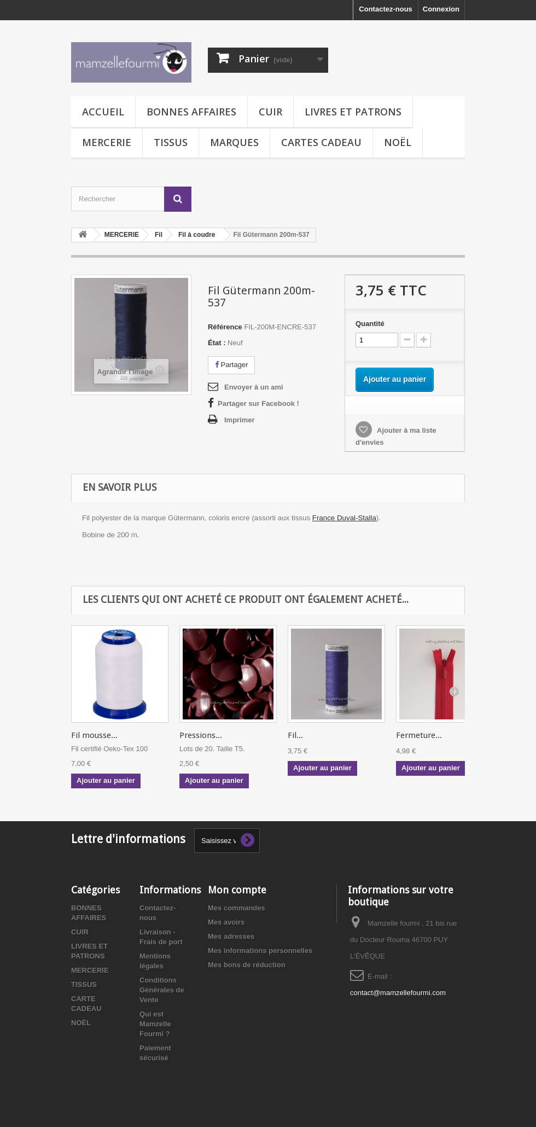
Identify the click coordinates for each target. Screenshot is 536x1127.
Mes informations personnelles (260, 950)
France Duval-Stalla (344, 518)
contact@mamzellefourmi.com (398, 993)
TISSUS (171, 142)
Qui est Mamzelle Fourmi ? (155, 1024)
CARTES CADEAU (321, 142)
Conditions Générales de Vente (161, 990)
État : (217, 343)
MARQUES (234, 142)
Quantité (370, 323)
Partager (231, 365)
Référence (225, 327)
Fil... (295, 735)
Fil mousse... (94, 735)
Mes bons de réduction (247, 965)
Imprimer (239, 420)
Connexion (441, 9)
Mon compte (237, 890)
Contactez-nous (385, 9)
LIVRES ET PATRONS (353, 111)
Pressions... (200, 735)
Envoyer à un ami (253, 387)
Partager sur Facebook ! (258, 403)
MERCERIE (106, 142)
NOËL (397, 142)
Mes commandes (236, 908)
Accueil (103, 111)
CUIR (270, 111)
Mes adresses (231, 936)
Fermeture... (419, 735)
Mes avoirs (226, 922)
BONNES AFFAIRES (191, 111)
